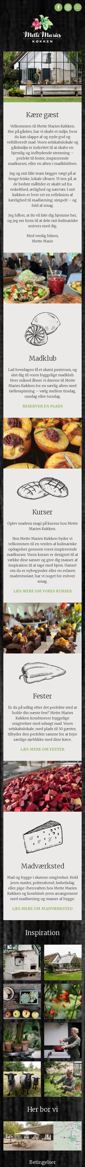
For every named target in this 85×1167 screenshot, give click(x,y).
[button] (22, 962)
